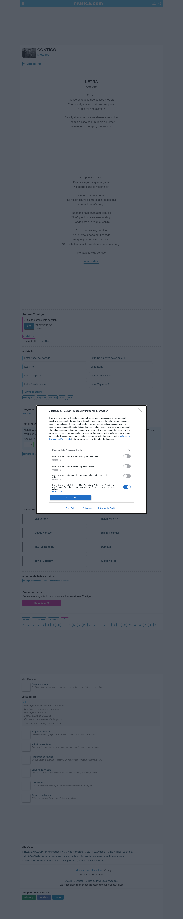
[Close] (141, 411)
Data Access (88, 508)
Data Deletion (72, 508)
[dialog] (91, 460)
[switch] (127, 456)
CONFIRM (70, 498)
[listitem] (91, 450)
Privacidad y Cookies (107, 508)
